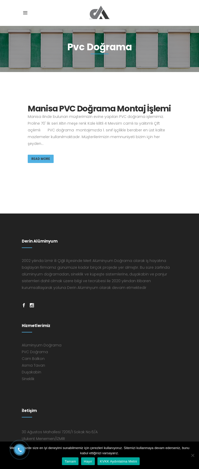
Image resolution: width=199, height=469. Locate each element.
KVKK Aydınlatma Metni (118, 461)
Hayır (88, 461)
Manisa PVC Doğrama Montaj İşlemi (99, 108)
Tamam (70, 461)
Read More (40, 159)
